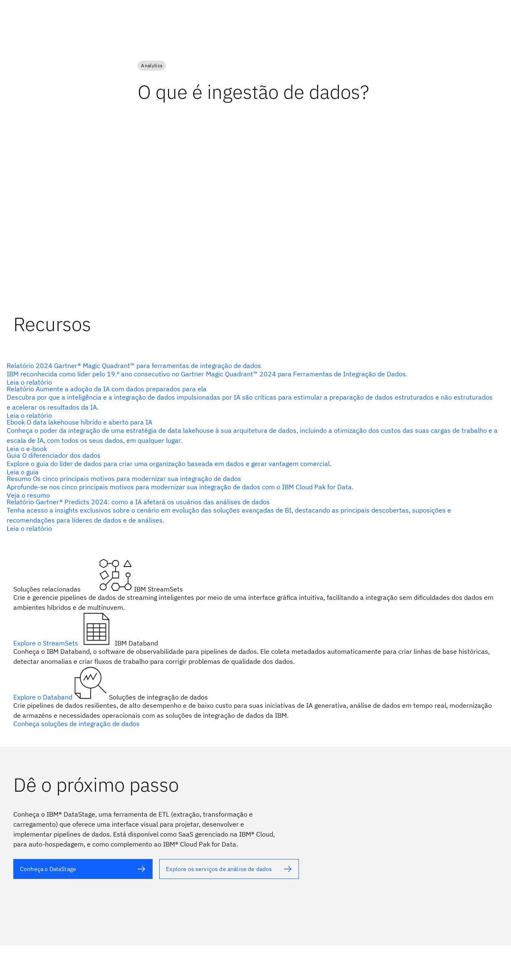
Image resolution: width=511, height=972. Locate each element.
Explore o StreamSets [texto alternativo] (46, 643)
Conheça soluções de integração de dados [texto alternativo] (76, 723)
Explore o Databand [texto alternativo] (43, 697)
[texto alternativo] (252, 373)
